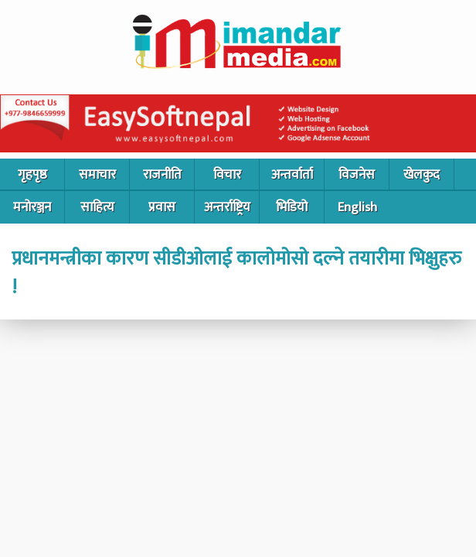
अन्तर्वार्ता (292, 175)
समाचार (97, 175)
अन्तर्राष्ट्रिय (227, 207)
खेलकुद (421, 175)
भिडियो (292, 207)
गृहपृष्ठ (32, 175)
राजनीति (162, 175)
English (357, 207)
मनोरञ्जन (32, 207)
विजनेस (356, 175)
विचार (227, 175)
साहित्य (97, 207)
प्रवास (161, 207)
